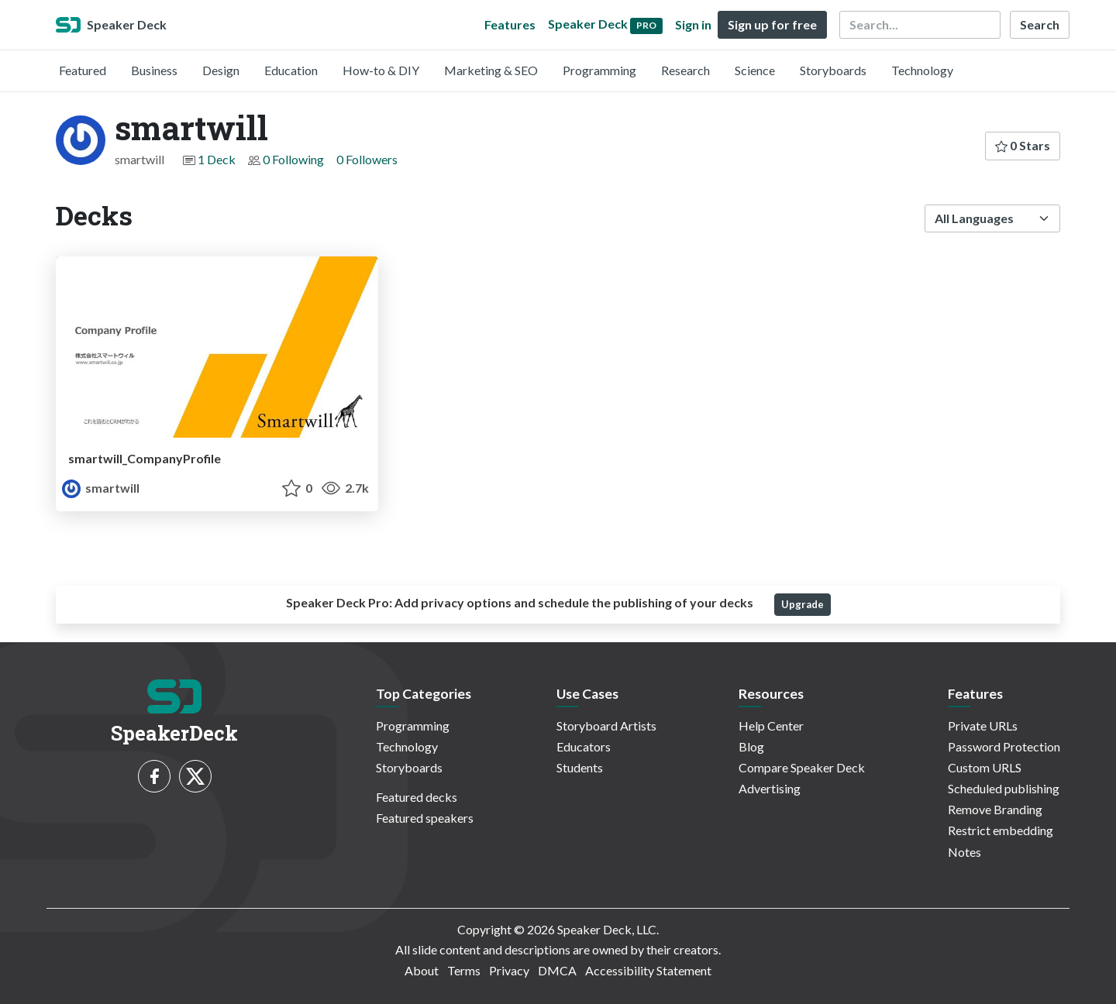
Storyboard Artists (606, 725)
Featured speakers (425, 817)
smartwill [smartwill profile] (101, 487)
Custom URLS (984, 767)
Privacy (509, 970)
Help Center (771, 725)
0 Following (293, 159)
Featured (82, 70)
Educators (583, 746)
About (422, 970)
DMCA (557, 970)
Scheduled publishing (1003, 788)
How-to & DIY (381, 70)
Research (685, 70)
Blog (751, 746)
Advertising (770, 788)
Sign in (693, 24)
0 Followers (367, 159)
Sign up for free (772, 24)
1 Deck (217, 159)
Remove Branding (995, 809)
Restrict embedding (1000, 830)
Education (291, 70)
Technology (922, 70)
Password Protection (1004, 746)
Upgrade (802, 604)
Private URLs (983, 725)
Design (220, 70)
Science (755, 70)
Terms (463, 970)
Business (154, 70)
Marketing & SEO (491, 70)
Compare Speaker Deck (802, 767)
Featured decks (416, 796)
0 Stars (1022, 145)
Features (510, 24)
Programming (599, 70)
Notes (964, 851)
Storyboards (833, 70)
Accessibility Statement (648, 970)
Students (579, 767)
